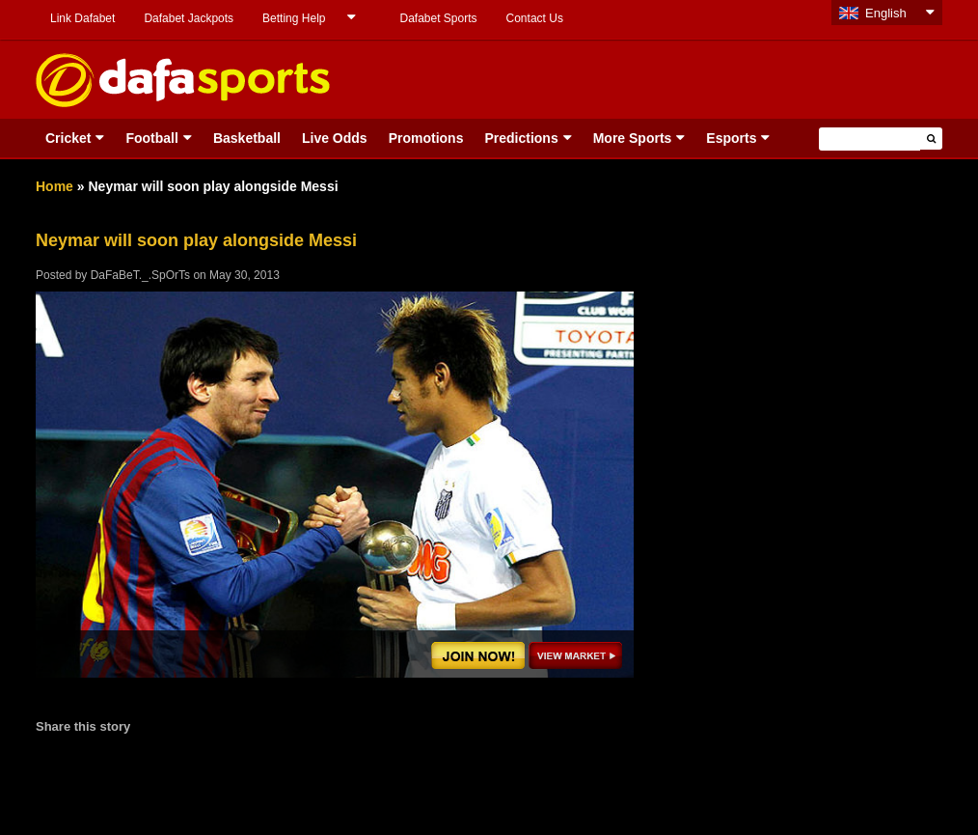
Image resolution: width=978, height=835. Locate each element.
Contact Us (534, 18)
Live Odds (334, 138)
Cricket (68, 138)
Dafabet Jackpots (188, 18)
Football (151, 138)
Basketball (247, 138)
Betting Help (293, 18)
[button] (931, 138)
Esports (731, 138)
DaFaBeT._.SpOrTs (140, 275)
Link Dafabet (82, 18)
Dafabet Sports (437, 18)
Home (54, 186)
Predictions (520, 138)
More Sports (632, 138)
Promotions (426, 138)
